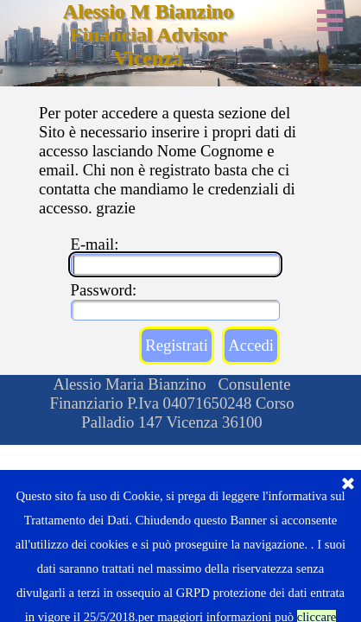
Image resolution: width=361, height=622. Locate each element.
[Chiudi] (348, 555)
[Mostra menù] (330, 20)
